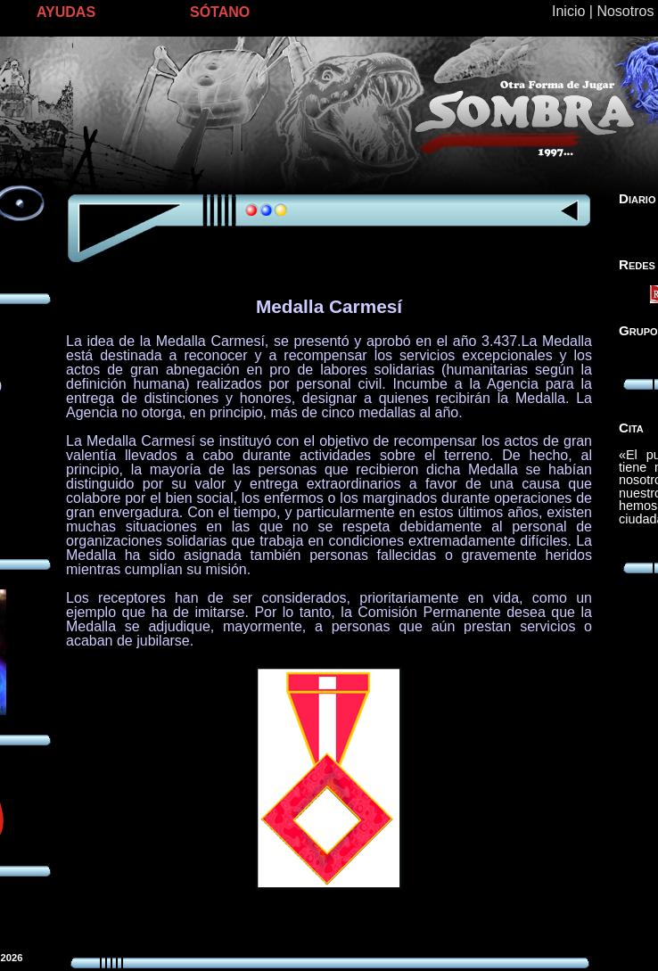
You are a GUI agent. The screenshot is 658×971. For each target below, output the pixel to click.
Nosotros (625, 11)
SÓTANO (220, 12)
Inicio (568, 11)
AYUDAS (66, 12)
